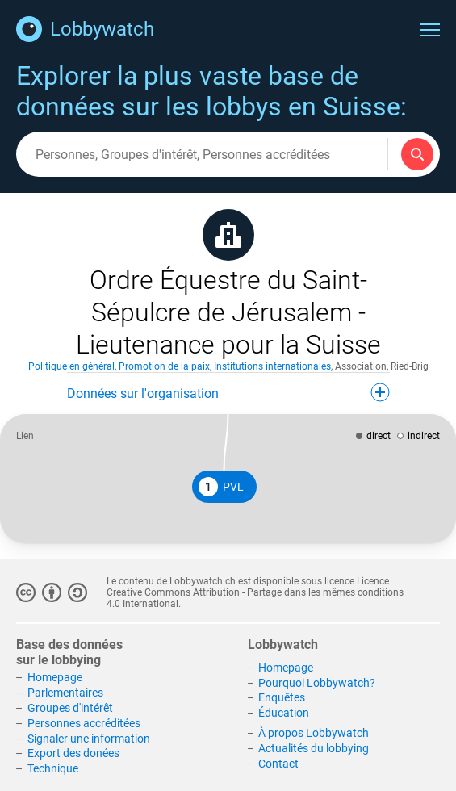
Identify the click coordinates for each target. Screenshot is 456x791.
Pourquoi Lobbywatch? (316, 682)
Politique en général (71, 366)
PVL (221, 486)
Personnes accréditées (83, 723)
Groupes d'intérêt (70, 707)
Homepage (54, 677)
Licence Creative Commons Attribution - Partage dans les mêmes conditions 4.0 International (255, 592)
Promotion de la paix (164, 366)
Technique (52, 768)
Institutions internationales (272, 366)
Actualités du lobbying (313, 748)
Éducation (283, 712)
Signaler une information (88, 738)
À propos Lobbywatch (313, 732)
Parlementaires (65, 692)
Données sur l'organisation (228, 392)
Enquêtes (281, 697)
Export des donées (73, 753)
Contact (278, 763)
